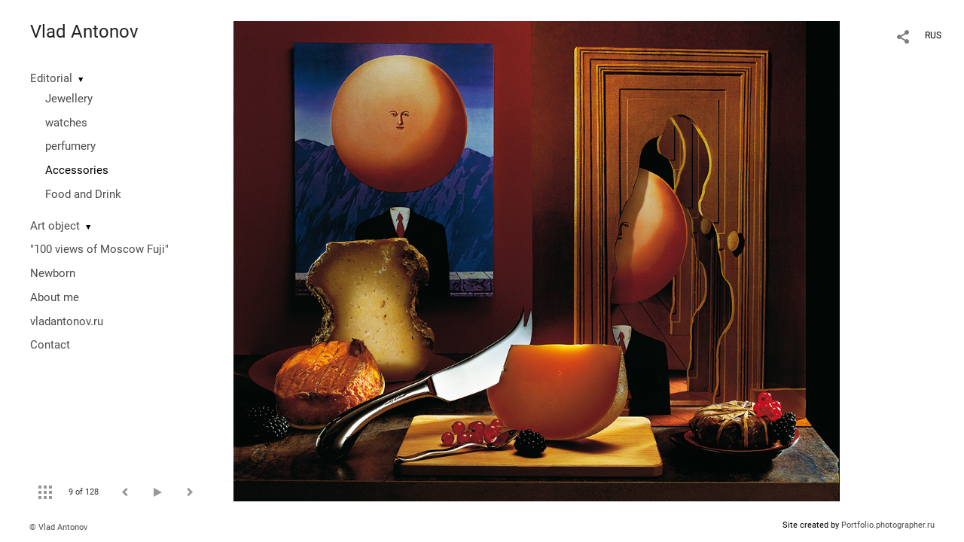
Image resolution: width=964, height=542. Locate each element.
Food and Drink (83, 194)
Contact (50, 345)
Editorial (51, 78)
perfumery (70, 146)
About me (54, 297)
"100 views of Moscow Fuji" (99, 249)
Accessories (76, 170)
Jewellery (69, 98)
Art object (55, 226)
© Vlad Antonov (58, 527)
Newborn (52, 273)
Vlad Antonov (84, 31)
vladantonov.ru (66, 321)
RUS (933, 35)
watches (66, 122)
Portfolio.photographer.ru (888, 525)
